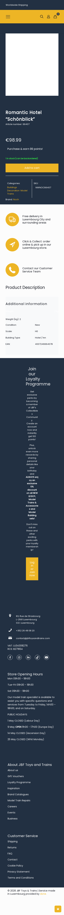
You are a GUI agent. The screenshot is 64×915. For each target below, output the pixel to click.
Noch (16, 199)
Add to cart (32, 168)
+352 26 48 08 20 (25, 630)
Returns (12, 847)
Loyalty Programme (19, 782)
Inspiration (14, 788)
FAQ (10, 853)
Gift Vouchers (16, 776)
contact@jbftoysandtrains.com (33, 638)
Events (11, 812)
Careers (12, 806)
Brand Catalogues (18, 794)
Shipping (13, 841)
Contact (13, 859)
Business (13, 818)
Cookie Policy (15, 865)
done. (43, 894)
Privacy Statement (19, 871)
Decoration (13, 190)
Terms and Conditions (21, 877)
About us (13, 770)
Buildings (12, 187)
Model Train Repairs (19, 800)
